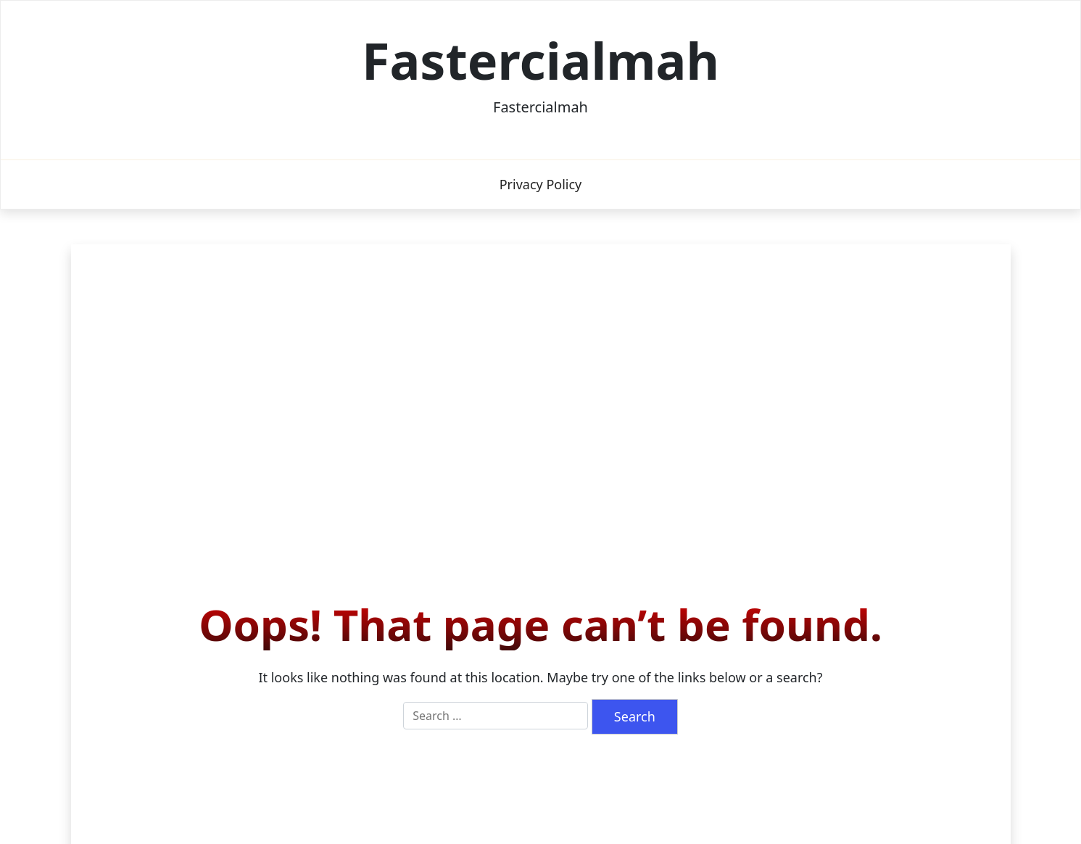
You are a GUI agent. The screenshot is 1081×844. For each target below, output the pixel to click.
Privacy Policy (541, 184)
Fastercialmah (540, 60)
